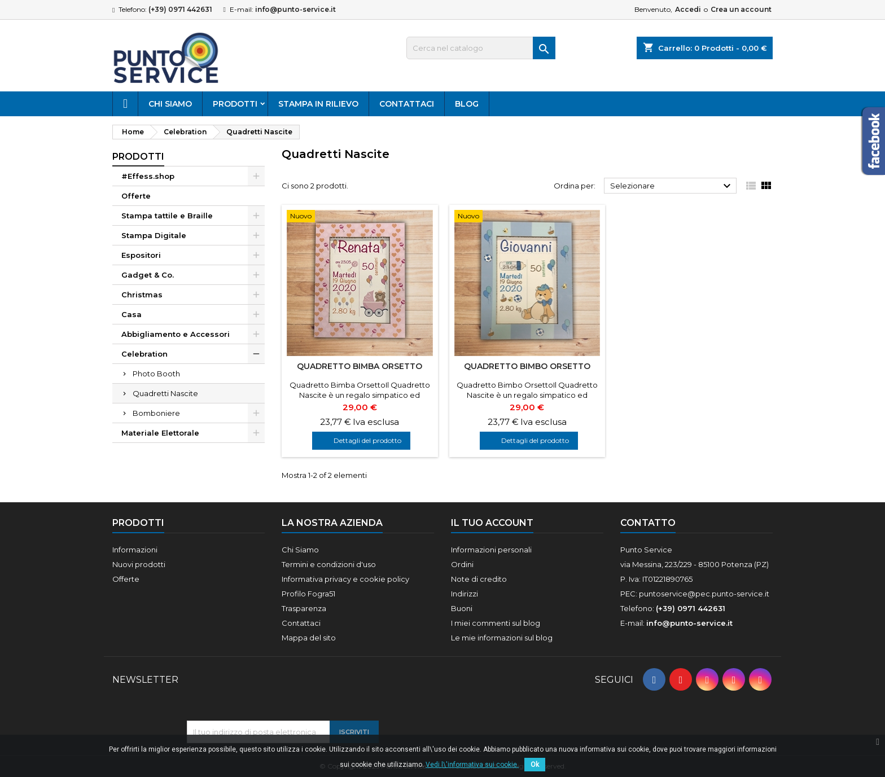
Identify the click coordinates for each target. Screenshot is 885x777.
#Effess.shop (147, 176)
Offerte (136, 195)
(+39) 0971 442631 (180, 9)
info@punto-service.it (295, 9)
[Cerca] (480, 48)
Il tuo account (492, 522)
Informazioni (134, 549)
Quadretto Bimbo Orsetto (527, 366)
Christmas (142, 294)
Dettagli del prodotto (367, 440)
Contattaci (406, 104)
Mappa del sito (309, 637)
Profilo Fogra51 (308, 593)
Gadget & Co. (147, 274)
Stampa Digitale (153, 235)
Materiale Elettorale (160, 432)
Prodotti (235, 104)
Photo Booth (156, 373)
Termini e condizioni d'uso (329, 564)
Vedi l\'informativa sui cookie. (472, 765)
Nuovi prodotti (138, 564)
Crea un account (741, 9)
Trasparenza (304, 608)
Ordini (462, 564)
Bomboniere (156, 413)
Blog (467, 104)
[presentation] (272, 693)
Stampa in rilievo (318, 104)
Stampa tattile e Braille (167, 215)
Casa (131, 314)
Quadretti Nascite (165, 393)
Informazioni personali (491, 549)
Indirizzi (464, 593)
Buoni (461, 608)
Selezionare (672, 186)
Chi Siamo (170, 104)
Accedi (688, 9)
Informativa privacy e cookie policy (345, 578)
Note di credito (479, 578)
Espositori (141, 255)
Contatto (648, 522)
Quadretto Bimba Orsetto (359, 366)
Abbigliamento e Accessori (175, 334)
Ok (535, 765)
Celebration (144, 353)
